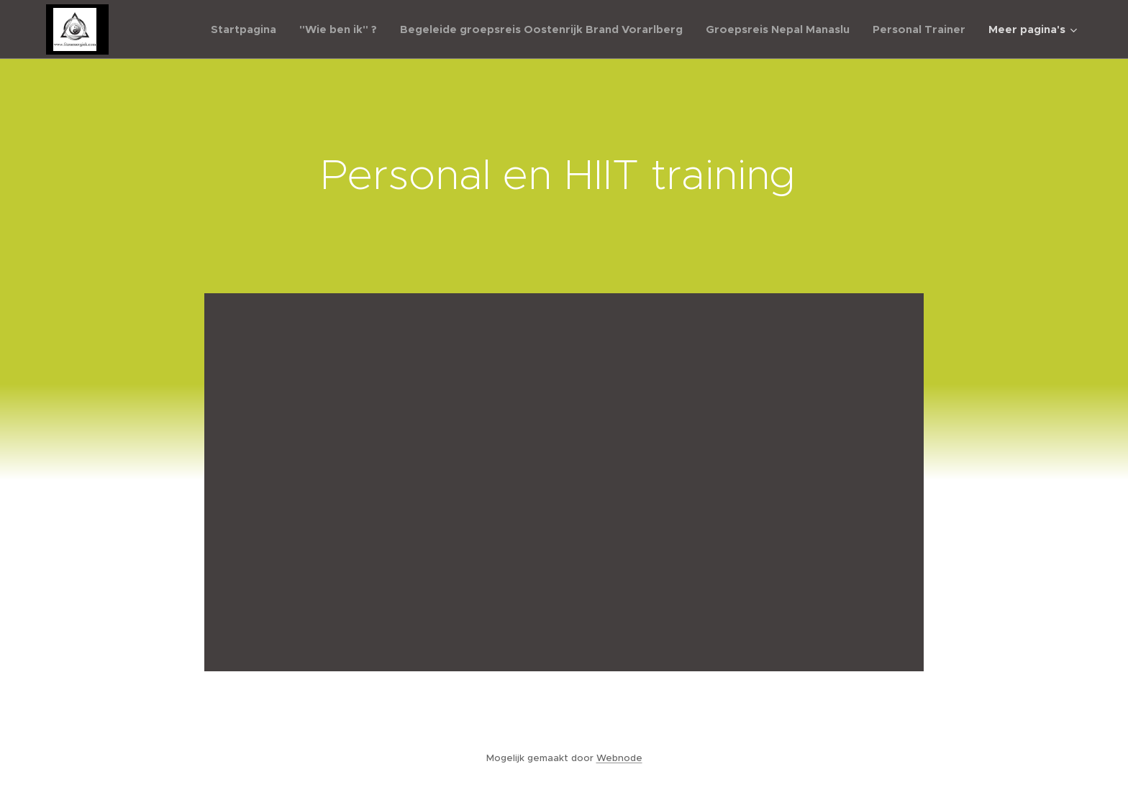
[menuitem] (247, 29)
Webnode (619, 758)
